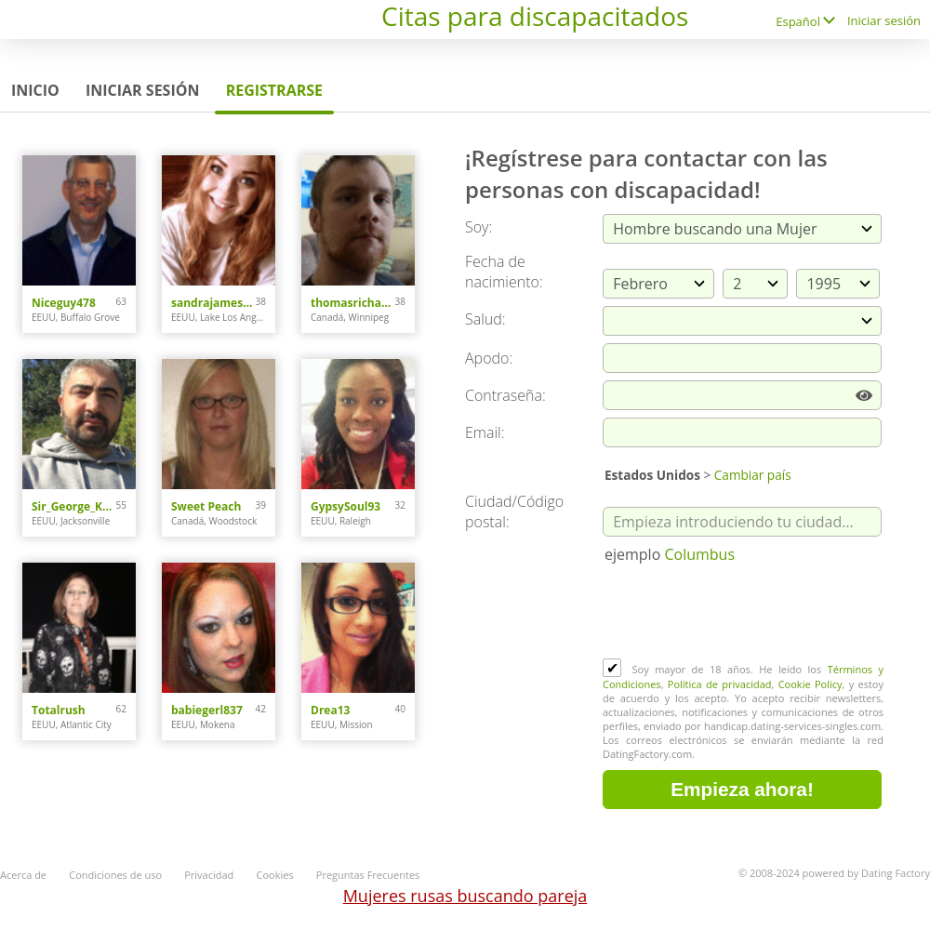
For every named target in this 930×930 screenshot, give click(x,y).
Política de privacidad (720, 684)
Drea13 (330, 710)
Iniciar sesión (884, 20)
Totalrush (59, 710)
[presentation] (744, 613)
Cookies (275, 875)
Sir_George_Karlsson (74, 506)
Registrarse (274, 90)
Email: (485, 432)
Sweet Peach (206, 506)
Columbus (699, 554)
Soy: (478, 227)
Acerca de (23, 875)
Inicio (35, 90)
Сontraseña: (505, 395)
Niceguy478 (64, 303)
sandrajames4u (213, 303)
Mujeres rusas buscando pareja (465, 895)
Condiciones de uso (115, 875)
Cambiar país (752, 475)
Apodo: (488, 358)
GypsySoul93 (345, 506)
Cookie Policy (810, 684)
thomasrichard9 (353, 303)
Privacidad (208, 875)
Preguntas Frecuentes (368, 875)
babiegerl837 (207, 710)
